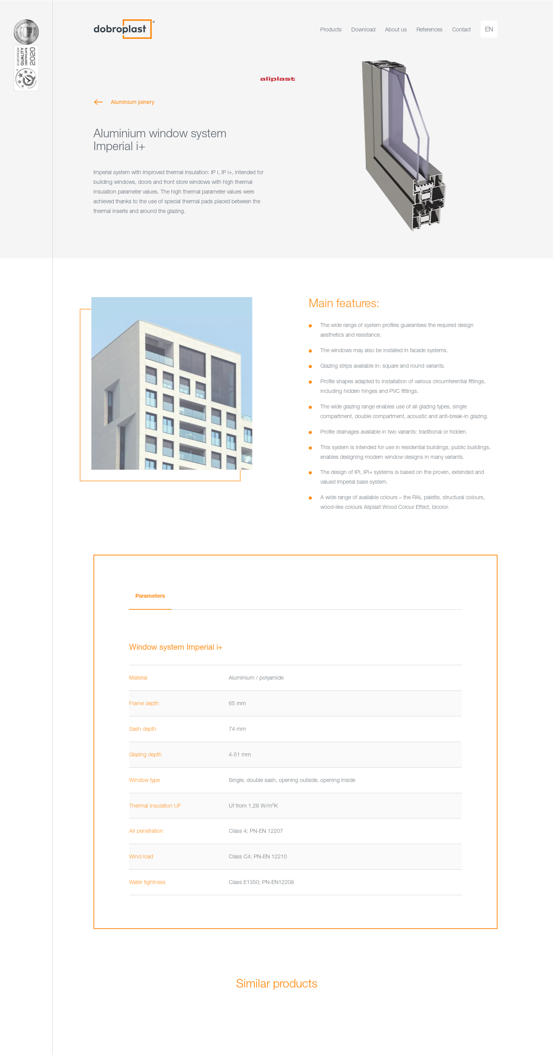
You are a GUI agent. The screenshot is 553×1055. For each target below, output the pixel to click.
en (489, 29)
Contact (461, 29)
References (429, 29)
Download (363, 29)
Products (331, 29)
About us (396, 29)
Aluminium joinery (132, 102)
